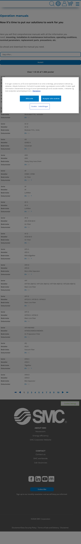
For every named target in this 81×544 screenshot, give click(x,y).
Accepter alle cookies (51, 98)
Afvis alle (29, 98)
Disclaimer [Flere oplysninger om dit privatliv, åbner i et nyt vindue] (37, 91)
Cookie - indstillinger (39, 106)
